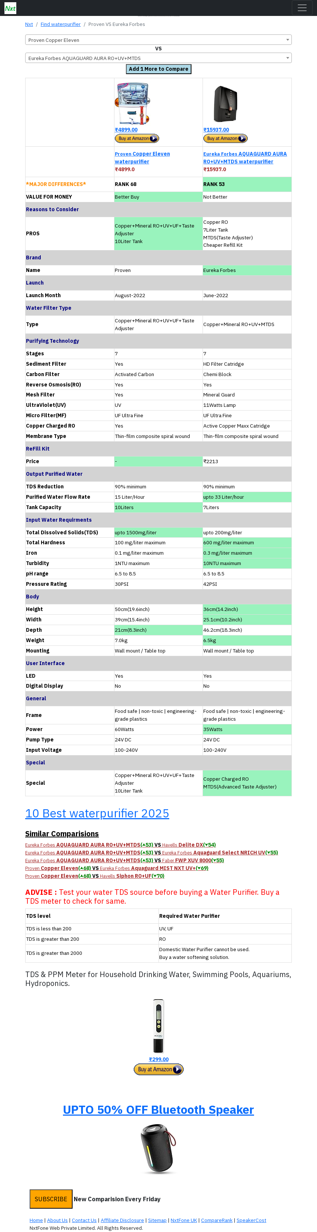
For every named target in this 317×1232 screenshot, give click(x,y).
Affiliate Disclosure (122, 1220)
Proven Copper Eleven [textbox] (54, 40)
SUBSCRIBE (51, 1199)
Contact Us (84, 1220)
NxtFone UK (184, 1220)
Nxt (29, 24)
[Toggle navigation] (302, 7)
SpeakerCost (251, 1220)
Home (36, 1220)
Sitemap (157, 1220)
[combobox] (158, 39)
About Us (57, 1220)
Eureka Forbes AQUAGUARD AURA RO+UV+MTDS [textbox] (85, 58)
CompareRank (217, 1220)
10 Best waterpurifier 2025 (97, 813)
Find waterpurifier (61, 24)
